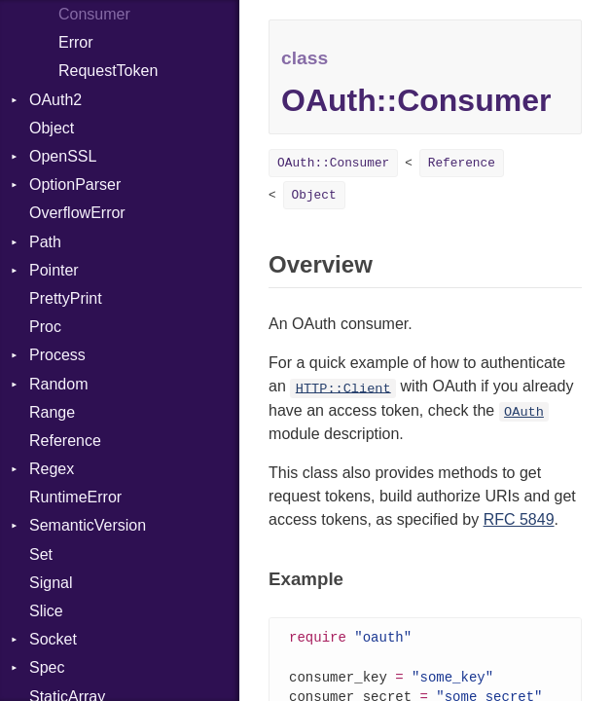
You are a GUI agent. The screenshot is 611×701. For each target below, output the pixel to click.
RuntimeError (75, 497)
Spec (46, 667)
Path (45, 242)
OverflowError (77, 212)
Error (75, 42)
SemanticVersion (87, 525)
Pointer (54, 270)
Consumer (94, 14)
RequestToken (108, 70)
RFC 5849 (519, 519)
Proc (45, 326)
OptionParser (75, 184)
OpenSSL (62, 156)
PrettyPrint (65, 298)
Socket (53, 639)
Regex (51, 469)
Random (58, 384)
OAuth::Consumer (333, 163)
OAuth (524, 412)
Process (57, 355)
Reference (65, 440)
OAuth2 (55, 100)
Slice (46, 611)
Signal (50, 582)
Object (51, 128)
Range (52, 412)
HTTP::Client (343, 388)
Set (41, 554)
